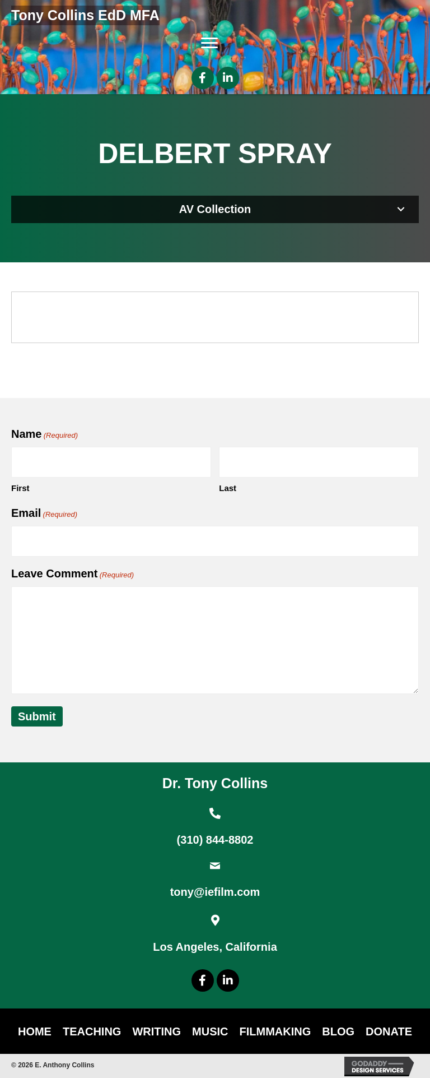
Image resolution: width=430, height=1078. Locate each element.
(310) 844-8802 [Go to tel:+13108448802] (215, 840)
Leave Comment (72, 574)
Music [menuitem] (210, 1031)
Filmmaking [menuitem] (275, 1031)
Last (227, 488)
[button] (202, 78)
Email (44, 513)
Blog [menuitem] (338, 1031)
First (20, 488)
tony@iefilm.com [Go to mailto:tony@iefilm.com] (215, 892)
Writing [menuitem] (156, 1031)
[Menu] (209, 43)
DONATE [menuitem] (389, 1031)
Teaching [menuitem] (92, 1031)
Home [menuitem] (35, 1031)
